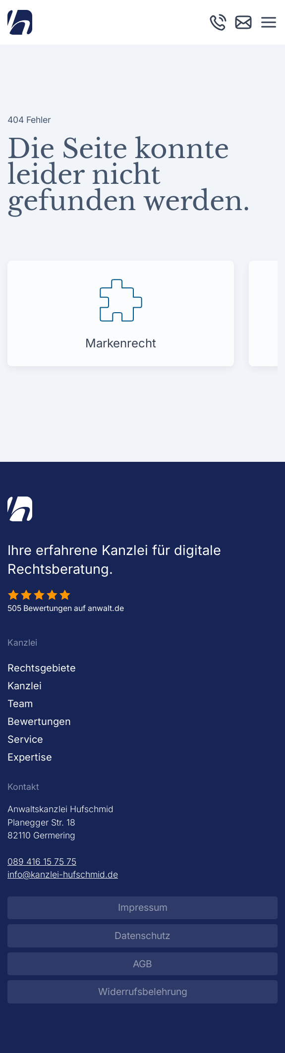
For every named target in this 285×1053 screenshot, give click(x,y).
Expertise (29, 757)
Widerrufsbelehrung (142, 992)
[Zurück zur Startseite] (19, 22)
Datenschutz (142, 936)
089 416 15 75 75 (41, 861)
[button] (269, 22)
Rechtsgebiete (41, 668)
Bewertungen (39, 721)
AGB (142, 964)
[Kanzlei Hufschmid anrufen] (218, 21)
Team (20, 704)
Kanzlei (24, 686)
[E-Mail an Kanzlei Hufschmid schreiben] (243, 21)
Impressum (143, 907)
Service (25, 739)
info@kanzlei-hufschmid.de (62, 874)
